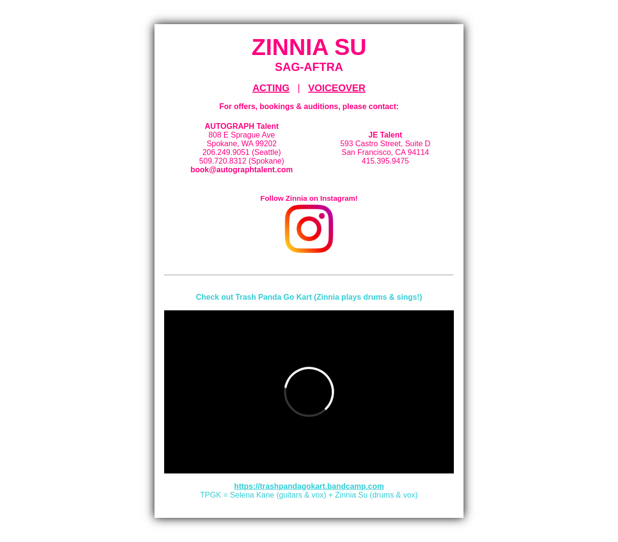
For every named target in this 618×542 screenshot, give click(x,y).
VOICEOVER (336, 88)
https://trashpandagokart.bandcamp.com (309, 486)
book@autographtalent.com (241, 170)
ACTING (271, 88)
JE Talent (385, 135)
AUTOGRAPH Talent (242, 126)
